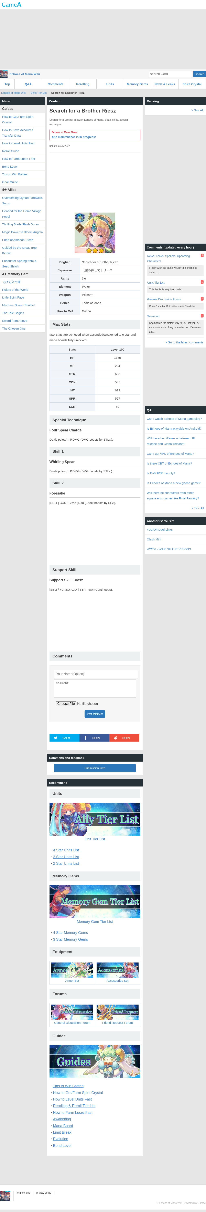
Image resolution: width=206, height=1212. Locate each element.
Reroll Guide (10, 151)
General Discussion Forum (164, 299)
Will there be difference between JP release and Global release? (171, 441)
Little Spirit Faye (13, 297)
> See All (197, 110)
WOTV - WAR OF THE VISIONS (169, 549)
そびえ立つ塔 (11, 282)
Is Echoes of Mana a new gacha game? (174, 483)
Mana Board (63, 1128)
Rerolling (82, 84)
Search (199, 74)
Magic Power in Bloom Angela (22, 232)
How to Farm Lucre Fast (73, 1115)
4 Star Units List (66, 853)
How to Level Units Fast (72, 1102)
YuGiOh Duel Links (160, 529)
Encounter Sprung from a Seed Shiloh (19, 263)
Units (110, 84)
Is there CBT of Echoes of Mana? (169, 463)
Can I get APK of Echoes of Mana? (170, 453)
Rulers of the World (15, 289)
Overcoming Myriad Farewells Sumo (22, 200)
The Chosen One (13, 328)
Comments (56, 84)
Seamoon (153, 316)
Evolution (60, 1141)
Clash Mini (154, 539)
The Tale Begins (13, 313)
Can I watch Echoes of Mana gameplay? (174, 418)
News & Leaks (164, 84)
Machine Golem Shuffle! (18, 305)
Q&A (28, 84)
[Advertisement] (103, 38)
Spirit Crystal (192, 84)
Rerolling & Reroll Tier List (74, 1108)
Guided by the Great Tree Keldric (19, 250)
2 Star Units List (66, 866)
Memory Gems (137, 84)
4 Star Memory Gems (70, 935)
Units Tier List (39, 92)
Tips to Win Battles (68, 1088)
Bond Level (62, 1148)
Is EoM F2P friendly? (161, 473)
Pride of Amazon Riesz (17, 240)
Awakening (62, 1122)
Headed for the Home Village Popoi (21, 213)
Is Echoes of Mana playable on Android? (174, 428)
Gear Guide (10, 182)
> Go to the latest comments (184, 342)
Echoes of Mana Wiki (25, 74)
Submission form (95, 770)
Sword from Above (14, 320)
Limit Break (62, 1135)
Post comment (95, 716)
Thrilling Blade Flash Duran (20, 224)
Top (7, 84)
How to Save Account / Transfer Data (17, 132)
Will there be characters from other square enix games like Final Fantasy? (173, 495)
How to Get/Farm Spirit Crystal (78, 1095)
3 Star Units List (66, 859)
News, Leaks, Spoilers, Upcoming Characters (168, 258)
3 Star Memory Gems (70, 942)
